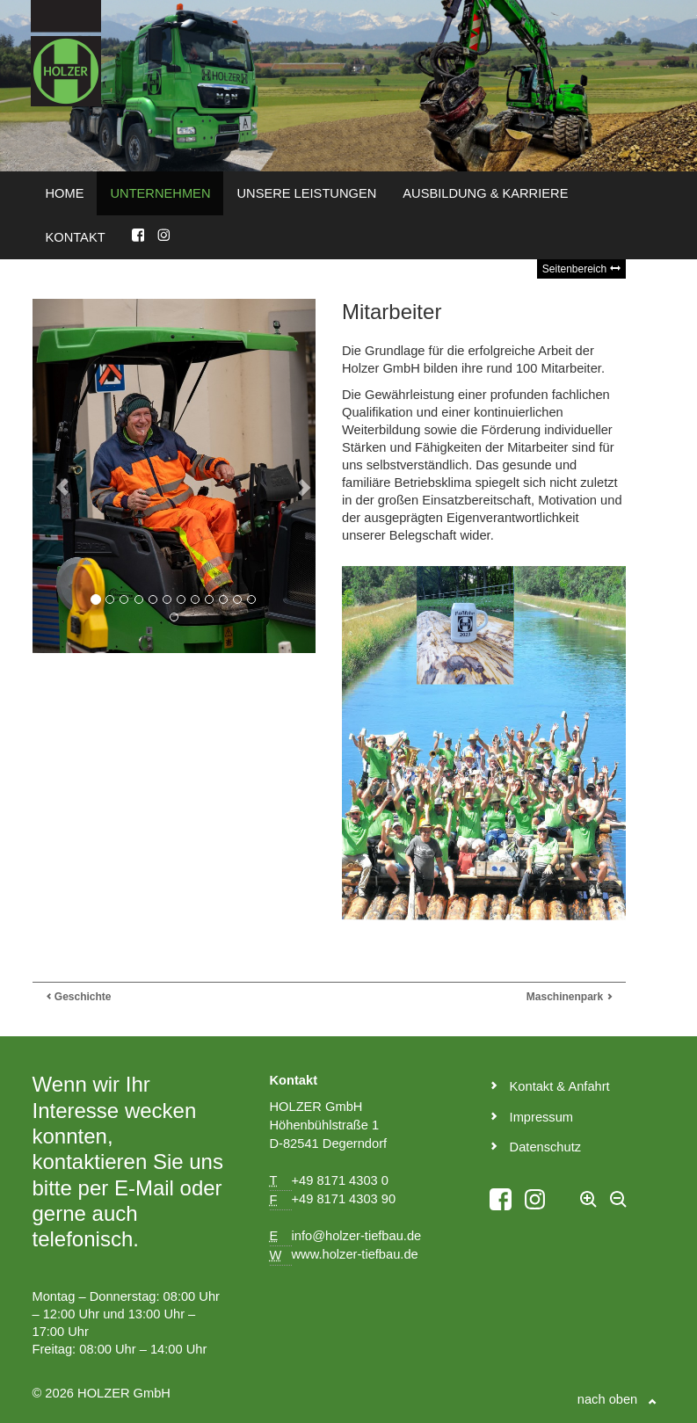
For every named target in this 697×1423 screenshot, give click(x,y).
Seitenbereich (581, 268)
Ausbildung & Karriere (485, 193)
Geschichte (79, 997)
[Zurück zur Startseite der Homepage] (66, 52)
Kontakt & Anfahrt (550, 1086)
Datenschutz (536, 1147)
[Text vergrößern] (589, 1206)
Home (65, 193)
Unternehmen (160, 193)
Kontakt (75, 237)
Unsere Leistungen (306, 193)
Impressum (532, 1117)
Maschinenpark (569, 997)
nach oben (617, 1399)
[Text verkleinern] (619, 1206)
